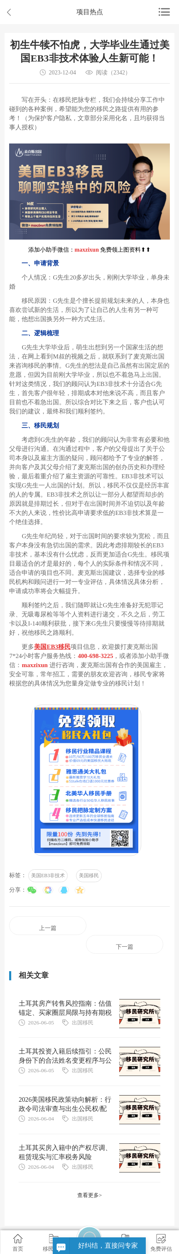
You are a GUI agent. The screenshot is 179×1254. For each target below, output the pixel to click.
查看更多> (89, 1195)
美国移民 (89, 875)
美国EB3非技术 (48, 875)
